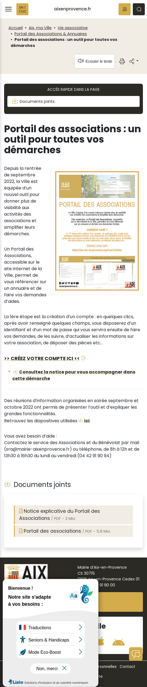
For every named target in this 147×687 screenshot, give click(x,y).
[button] (125, 9)
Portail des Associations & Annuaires (50, 34)
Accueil (15, 28)
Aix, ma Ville (40, 28)
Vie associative (73, 28)
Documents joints (33, 101)
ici (87, 421)
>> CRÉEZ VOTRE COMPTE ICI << (42, 358)
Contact (127, 666)
